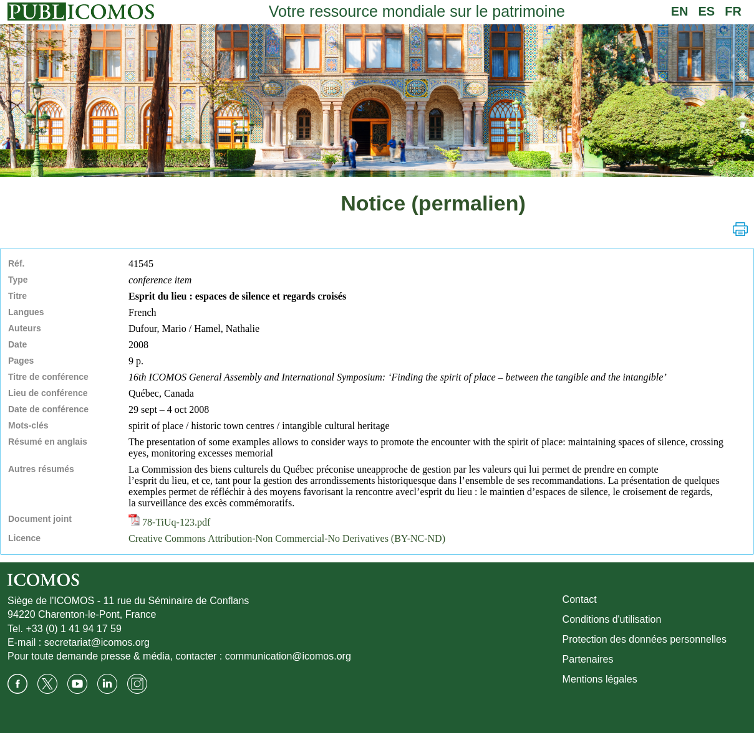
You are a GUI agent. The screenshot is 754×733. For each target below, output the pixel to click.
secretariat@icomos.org (97, 642)
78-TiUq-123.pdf (169, 522)
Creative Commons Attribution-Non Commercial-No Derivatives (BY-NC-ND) (286, 538)
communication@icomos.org (288, 656)
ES (706, 11)
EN (680, 11)
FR (733, 11)
